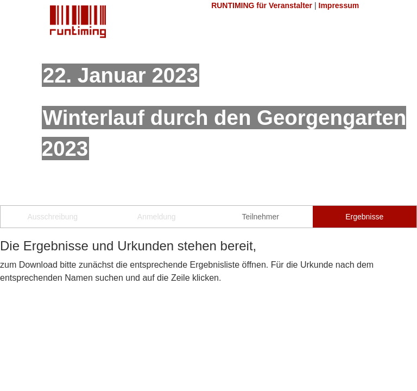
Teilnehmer (260, 216)
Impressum (339, 5)
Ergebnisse (364, 216)
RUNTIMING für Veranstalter (261, 5)
